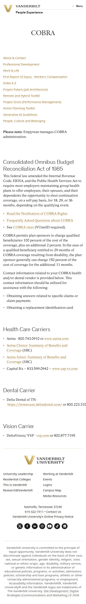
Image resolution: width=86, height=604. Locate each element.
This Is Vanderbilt (15, 485)
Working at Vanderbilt (58, 474)
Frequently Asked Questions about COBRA (40, 220)
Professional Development (21, 64)
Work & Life (11, 70)
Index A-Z (9, 83)
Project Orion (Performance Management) (32, 102)
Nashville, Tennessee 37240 (43, 507)
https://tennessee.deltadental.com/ (35, 405)
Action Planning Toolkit (19, 108)
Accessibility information (26, 583)
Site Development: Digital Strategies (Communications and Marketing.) (43, 593)
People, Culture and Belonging (24, 121)
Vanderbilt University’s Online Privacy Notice (43, 516)
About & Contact (14, 58)
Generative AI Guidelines (20, 114)
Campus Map (52, 490)
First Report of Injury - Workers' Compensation (35, 77)
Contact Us (53, 512)
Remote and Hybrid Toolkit (21, 96)
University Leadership (18, 474)
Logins (47, 485)
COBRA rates (23, 227)
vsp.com (43, 436)
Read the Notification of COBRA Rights (37, 214)
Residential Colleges (17, 479)
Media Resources (55, 496)
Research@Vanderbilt (18, 490)
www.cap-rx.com (65, 369)
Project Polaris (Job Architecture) (25, 89)
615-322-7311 (34, 512)
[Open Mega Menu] (77, 6)
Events (47, 479)
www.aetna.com (56, 339)
